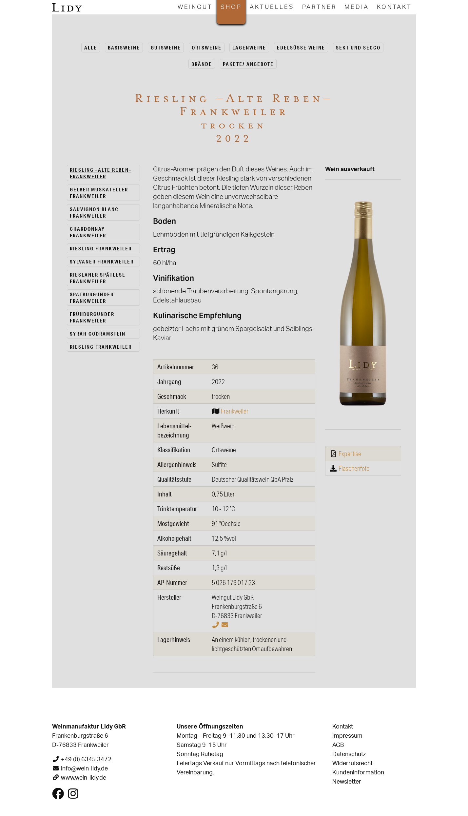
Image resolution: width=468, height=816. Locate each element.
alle (90, 47)
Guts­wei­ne (166, 47)
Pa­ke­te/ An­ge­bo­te (248, 64)
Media (356, 7)
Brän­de (201, 64)
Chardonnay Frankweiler (88, 232)
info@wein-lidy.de (84, 769)
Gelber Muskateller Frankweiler (99, 192)
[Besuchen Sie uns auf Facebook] (58, 796)
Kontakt (394, 7)
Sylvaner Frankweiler (102, 261)
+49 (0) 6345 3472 (86, 760)
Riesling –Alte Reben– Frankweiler (100, 173)
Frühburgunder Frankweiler (92, 317)
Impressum (347, 736)
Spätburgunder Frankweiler (92, 297)
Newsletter (346, 782)
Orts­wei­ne (207, 47)
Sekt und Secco (358, 47)
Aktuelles (272, 7)
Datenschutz (349, 754)
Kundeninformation (358, 773)
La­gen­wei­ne (249, 47)
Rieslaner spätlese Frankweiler (98, 277)
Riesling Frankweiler (101, 248)
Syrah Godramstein (98, 333)
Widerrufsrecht (352, 764)
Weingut (195, 7)
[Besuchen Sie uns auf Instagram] (73, 796)
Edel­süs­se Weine (301, 47)
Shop (231, 7)
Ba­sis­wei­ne (124, 47)
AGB (338, 745)
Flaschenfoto (354, 468)
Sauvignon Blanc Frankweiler (94, 212)
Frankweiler (234, 411)
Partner (319, 7)
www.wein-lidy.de (83, 778)
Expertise (350, 453)
